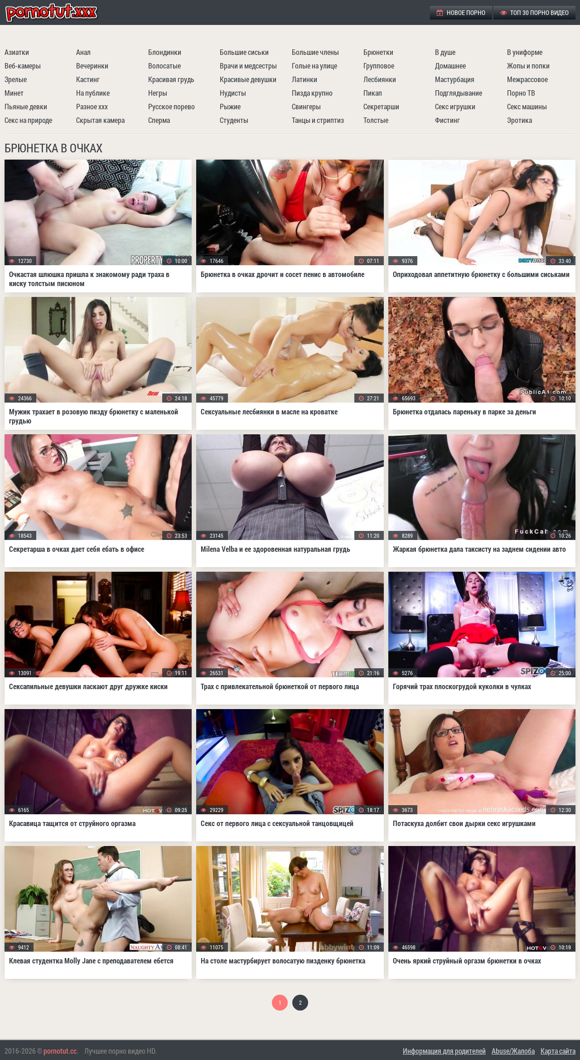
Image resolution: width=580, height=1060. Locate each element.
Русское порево (171, 106)
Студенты (234, 120)
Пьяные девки (26, 106)
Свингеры (306, 106)
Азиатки (17, 52)
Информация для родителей (444, 1050)
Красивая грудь (171, 79)
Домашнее (450, 65)
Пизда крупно (312, 92)
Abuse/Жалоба (513, 1050)
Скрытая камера (100, 120)
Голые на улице (314, 65)
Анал (83, 52)
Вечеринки (92, 65)
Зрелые (16, 79)
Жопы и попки (528, 65)
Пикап (372, 92)
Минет (14, 92)
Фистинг (447, 120)
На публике (93, 92)
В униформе (524, 52)
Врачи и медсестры (248, 65)
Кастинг (88, 79)
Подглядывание (458, 92)
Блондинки (164, 52)
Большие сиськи (244, 52)
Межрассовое (527, 79)
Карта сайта (558, 1050)
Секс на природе (28, 120)
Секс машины (527, 106)
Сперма (159, 120)
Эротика (519, 120)
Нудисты (233, 92)
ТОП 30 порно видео (534, 12)
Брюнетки (378, 52)
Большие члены (315, 52)
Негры (157, 92)
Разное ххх (92, 106)
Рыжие (230, 106)
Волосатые (164, 65)
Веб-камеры (23, 65)
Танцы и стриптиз (318, 120)
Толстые (375, 120)
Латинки (304, 79)
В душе (445, 52)
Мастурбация (454, 79)
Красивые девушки (248, 79)
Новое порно (461, 12)
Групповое (378, 65)
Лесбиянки (379, 79)
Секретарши (381, 106)
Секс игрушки (455, 106)
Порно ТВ (521, 92)
